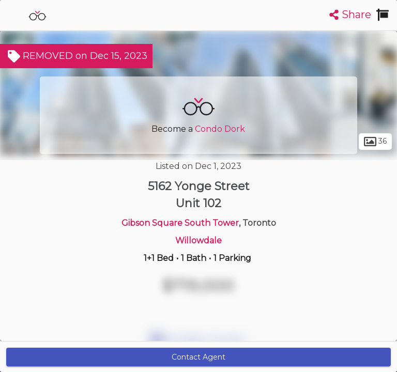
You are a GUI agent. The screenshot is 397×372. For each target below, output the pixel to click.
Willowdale (198, 240)
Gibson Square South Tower (180, 223)
